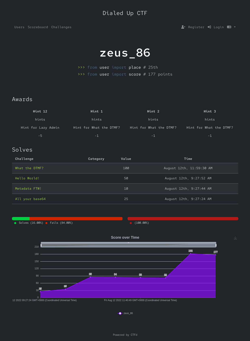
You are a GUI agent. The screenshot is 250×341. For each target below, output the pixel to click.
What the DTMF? (29, 168)
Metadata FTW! (28, 188)
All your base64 (30, 199)
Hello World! (27, 178)
